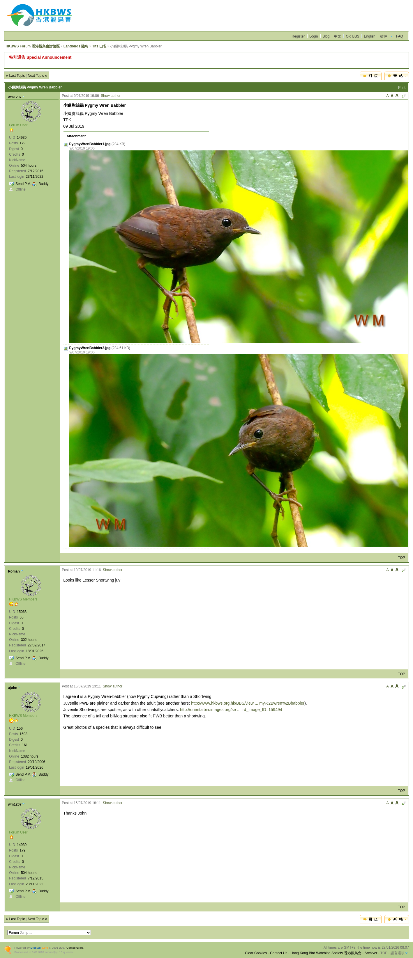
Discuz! (36, 947)
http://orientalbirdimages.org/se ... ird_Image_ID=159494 (231, 709)
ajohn (12, 688)
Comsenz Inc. (75, 947)
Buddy (43, 184)
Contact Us (278, 953)
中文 (337, 36)
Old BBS (352, 36)
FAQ (399, 36)
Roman (14, 571)
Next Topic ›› (37, 76)
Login (313, 36)
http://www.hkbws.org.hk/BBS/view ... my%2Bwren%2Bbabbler (247, 703)
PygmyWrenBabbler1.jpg (90, 144)
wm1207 (15, 97)
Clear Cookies (256, 953)
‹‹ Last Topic (15, 76)
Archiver (370, 953)
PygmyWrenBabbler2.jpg (90, 348)
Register (298, 36)
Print (401, 88)
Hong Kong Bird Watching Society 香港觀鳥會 (325, 953)
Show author (110, 96)
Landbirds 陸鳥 (75, 46)
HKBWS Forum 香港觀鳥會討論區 (32, 46)
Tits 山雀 (99, 46)
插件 (383, 36)
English (369, 36)
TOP (401, 558)
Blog (325, 36)
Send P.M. (23, 184)
